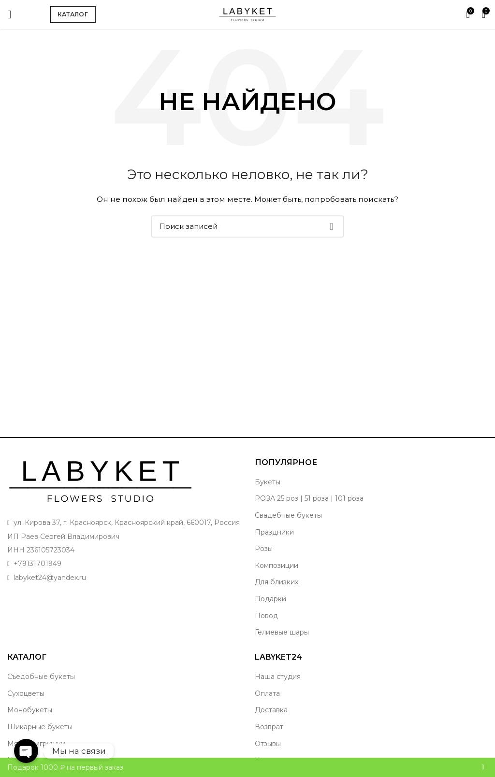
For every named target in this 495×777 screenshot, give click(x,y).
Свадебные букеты (288, 515)
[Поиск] (247, 226)
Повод (266, 615)
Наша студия (278, 676)
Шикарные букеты (40, 726)
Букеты (267, 482)
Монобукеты (29, 710)
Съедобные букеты (41, 676)
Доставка (271, 710)
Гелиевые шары (282, 632)
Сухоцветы (25, 693)
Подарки (270, 598)
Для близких (276, 582)
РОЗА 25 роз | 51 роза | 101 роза (309, 498)
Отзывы (268, 743)
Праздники (274, 532)
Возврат (269, 726)
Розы (264, 548)
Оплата (267, 693)
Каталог (73, 14)
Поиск (331, 226)
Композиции (276, 565)
